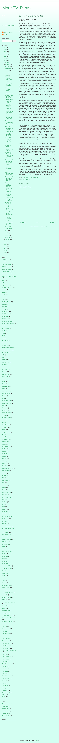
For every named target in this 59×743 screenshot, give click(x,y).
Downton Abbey (6, 374)
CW (3, 357)
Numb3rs (4, 521)
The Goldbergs (6, 640)
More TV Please (5, 15)
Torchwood (5, 685)
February (7, 237)
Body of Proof (5, 311)
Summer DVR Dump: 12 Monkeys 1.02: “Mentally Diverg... (9, 155)
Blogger (36, 740)
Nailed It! (4, 499)
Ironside (4, 456)
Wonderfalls (5, 713)
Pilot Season (5, 541)
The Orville (5, 661)
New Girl (4, 511)
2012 (5, 246)
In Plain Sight (5, 453)
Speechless (5, 599)
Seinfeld (4, 575)
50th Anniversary (6, 274)
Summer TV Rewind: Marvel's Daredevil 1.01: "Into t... (9, 90)
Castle (3, 330)
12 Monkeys (5, 259)
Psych (3, 546)
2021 (5, 47)
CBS (3, 333)
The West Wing (6, 678)
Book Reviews (5, 314)
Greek (3, 429)
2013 (5, 244)
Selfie (3, 578)
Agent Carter (5, 285)
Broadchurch (5, 318)
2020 (5, 49)
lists (3, 477)
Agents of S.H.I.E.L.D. (7, 287)
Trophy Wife (5, 688)
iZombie (4, 458)
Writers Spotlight (6, 715)
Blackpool (4, 306)
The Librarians (5, 648)
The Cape (4, 631)
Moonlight (4, 494)
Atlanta (4, 297)
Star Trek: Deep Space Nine (9, 602)
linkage (4, 475)
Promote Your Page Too (6, 18)
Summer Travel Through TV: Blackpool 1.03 (9, 117)
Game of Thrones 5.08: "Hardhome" (9, 173)
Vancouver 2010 (6, 703)
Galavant (4, 410)
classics (4, 338)
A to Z (3, 280)
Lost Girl (4, 485)
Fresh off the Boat (6, 400)
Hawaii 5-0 (5, 441)
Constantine (5, 342)
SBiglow (6, 34)
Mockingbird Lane (6, 492)
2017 (5, 56)
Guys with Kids (6, 439)
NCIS (3, 506)
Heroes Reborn (6, 446)
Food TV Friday (6, 393)
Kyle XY (4, 463)
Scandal (4, 570)
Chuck (3, 335)
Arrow (3, 294)
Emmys (4, 381)
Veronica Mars (5, 706)
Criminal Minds (6, 352)
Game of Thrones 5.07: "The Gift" (9, 210)
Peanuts (4, 537)
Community (5, 340)
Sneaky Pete (5, 590)
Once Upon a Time (7, 526)
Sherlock (4, 582)
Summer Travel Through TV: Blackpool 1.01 (9, 199)
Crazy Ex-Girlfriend (7, 350)
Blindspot (4, 309)
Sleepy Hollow (5, 587)
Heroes (4, 444)
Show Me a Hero (6, 585)
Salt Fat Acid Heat (6, 566)
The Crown (5, 636)
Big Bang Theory (6, 301)
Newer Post (23, 222)
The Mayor (5, 654)
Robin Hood (5, 563)
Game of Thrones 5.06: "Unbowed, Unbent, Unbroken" (9, 216)
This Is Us (4, 680)
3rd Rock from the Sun (7, 271)
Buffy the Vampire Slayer (8, 323)
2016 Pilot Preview (7, 269)
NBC (3, 504)
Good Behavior (6, 424)
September (8, 68)
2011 (5, 248)
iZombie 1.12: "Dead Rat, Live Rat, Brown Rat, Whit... (8, 140)
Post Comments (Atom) (41, 226)
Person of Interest (6, 539)
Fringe (3, 405)
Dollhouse (4, 369)
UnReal (4, 696)
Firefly (3, 388)
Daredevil (4, 359)
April (6, 233)
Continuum (5, 345)
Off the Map (5, 523)
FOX (3, 398)
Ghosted (4, 415)
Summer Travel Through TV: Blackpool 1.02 (9, 161)
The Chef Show (6, 633)
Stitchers (4, 608)
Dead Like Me (5, 362)
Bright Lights (5, 316)
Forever (4, 395)
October (7, 66)
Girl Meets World (6, 417)
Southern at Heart (6, 597)
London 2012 (5, 480)
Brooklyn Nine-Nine (7, 321)
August (7, 70)
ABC (3, 282)
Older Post (53, 222)
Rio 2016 (4, 561)
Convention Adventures (8, 347)
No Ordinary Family (7, 516)
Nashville (4, 502)
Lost (3, 482)
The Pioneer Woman (7, 663)
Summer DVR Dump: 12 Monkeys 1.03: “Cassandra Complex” (9, 111)
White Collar (5, 711)
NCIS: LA (4, 509)
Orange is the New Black (8, 528)
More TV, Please (17, 7)
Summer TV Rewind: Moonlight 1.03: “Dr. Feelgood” (8, 104)
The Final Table (6, 638)
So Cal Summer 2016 (7, 592)
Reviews (4, 553)
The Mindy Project (6, 656)
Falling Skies (5, 386)
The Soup (4, 668)
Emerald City (5, 379)
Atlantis (4, 299)
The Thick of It (5, 673)
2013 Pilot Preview (7, 264)
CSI (3, 355)
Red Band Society (6, 551)
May (6, 230)
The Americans (6, 628)
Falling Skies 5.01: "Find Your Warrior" (9, 78)
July (6, 73)
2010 (5, 250)
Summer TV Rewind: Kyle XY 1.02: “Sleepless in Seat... (9, 167)
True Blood (5, 690)
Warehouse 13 (5, 708)
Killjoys (4, 461)
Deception (4, 364)
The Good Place (6, 643)
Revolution (5, 556)
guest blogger (5, 436)
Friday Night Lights (7, 403)
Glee (3, 420)
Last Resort (5, 465)
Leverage (4, 473)
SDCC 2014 (5, 573)
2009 (5, 252)
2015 (5, 60)
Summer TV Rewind (7, 621)
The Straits (5, 671)
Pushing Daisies (6, 549)
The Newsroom (6, 659)
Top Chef (4, 683)
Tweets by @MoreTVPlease (9, 25)
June (6, 75)
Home (37, 222)
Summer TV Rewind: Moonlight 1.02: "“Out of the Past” (9, 148)
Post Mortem (5, 544)
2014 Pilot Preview (7, 266)
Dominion (4, 371)
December (8, 62)
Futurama (4, 408)
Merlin (3, 489)
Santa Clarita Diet (6, 568)
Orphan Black (5, 532)
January (7, 239)
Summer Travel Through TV (9, 617)
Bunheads (4, 326)
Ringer (4, 558)
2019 (5, 51)
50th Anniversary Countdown (9, 276)
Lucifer (4, 487)
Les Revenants (6, 470)
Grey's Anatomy (6, 432)
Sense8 (4, 580)
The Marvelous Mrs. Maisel (9, 650)
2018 (5, 54)
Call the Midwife (6, 328)
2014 (5, 242)
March (7, 235)
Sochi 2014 (5, 594)
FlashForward (5, 391)
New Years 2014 (6, 514)
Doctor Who (5, 367)
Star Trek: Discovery (7, 605)
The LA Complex (6, 645)
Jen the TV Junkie (8, 32)
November (8, 64)
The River (4, 666)
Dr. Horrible (5, 376)
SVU (3, 624)
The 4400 (4, 626)
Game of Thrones (27, 179)
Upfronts (4, 699)
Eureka (4, 383)
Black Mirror (5, 304)
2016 (5, 58)
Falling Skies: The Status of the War (9, 128)
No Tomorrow (5, 518)
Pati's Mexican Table (7, 534)
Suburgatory (5, 613)
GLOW (4, 422)
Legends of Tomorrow (7, 468)
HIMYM (4, 448)
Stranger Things (6, 610)
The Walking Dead (6, 676)
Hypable (4, 451)
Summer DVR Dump (7, 615)
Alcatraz (4, 289)
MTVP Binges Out (6, 497)
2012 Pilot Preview (7, 262)
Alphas (4, 292)
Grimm (4, 434)
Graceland (4, 427)
